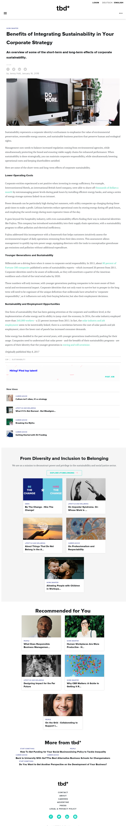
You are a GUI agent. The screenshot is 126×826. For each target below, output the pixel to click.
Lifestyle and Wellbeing (26, 408)
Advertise (63, 802)
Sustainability (18, 359)
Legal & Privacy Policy (63, 809)
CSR (7, 359)
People (26, 641)
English (118, 3)
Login (96, 3)
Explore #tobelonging (64, 473)
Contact (63, 792)
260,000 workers (25, 320)
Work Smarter (12, 28)
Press (63, 806)
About (63, 796)
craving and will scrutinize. (76, 344)
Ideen (27, 504)
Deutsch (107, 3)
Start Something (27, 749)
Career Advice (21, 396)
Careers (63, 799)
